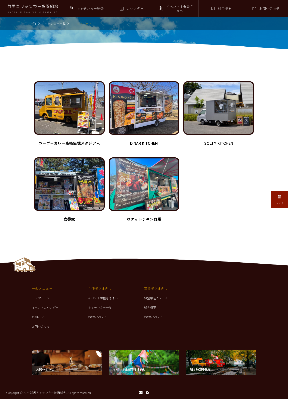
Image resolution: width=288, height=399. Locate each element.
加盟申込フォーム (156, 298)
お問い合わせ (41, 326)
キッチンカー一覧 (100, 307)
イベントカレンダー (45, 307)
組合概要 (150, 307)
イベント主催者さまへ (103, 298)
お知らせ (38, 317)
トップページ (41, 298)
